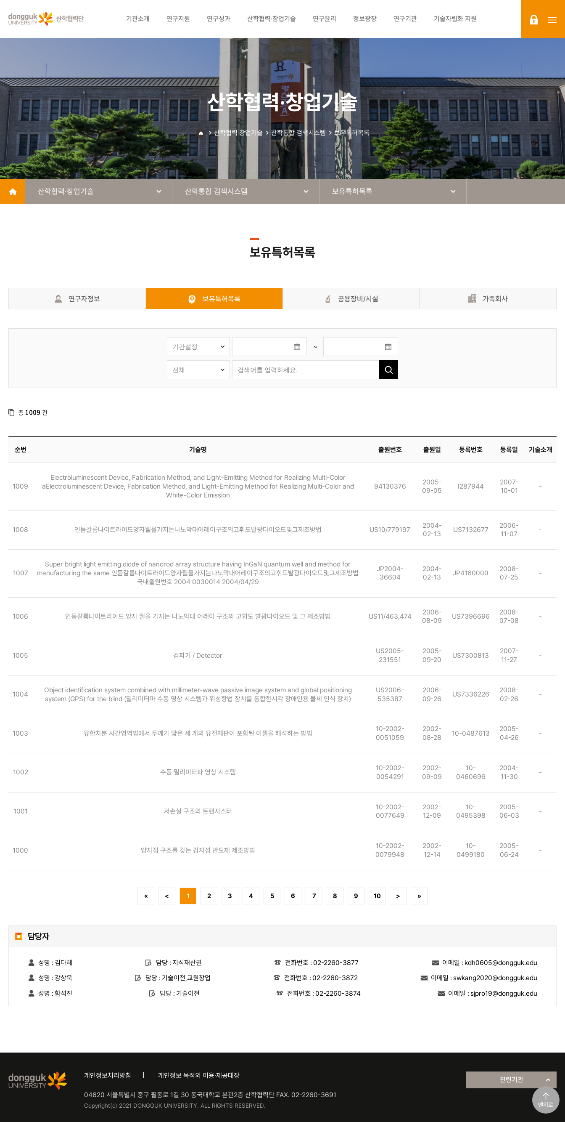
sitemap (552, 20)
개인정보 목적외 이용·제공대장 (199, 1075)
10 (377, 896)
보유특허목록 (352, 133)
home (12, 191)
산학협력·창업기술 (238, 133)
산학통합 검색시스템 (298, 133)
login (534, 20)
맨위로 (545, 1104)
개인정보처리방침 (107, 1075)
